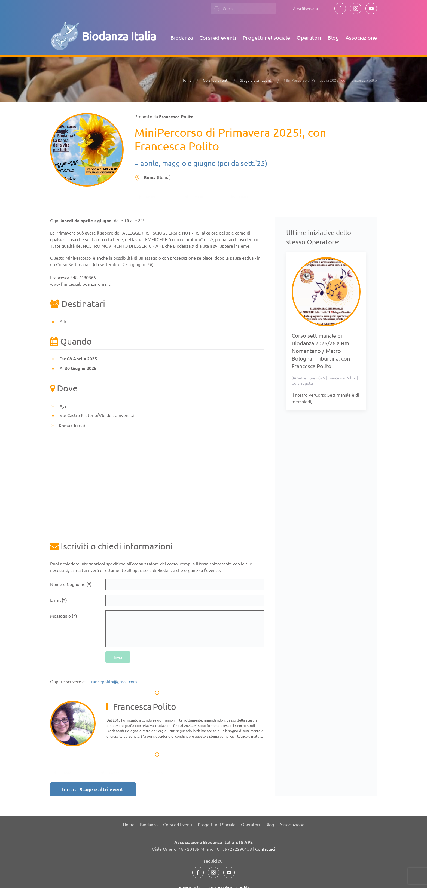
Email (58, 600)
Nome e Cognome (71, 584)
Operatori (309, 37)
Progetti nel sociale (266, 37)
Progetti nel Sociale (217, 824)
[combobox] (243, 8)
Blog (333, 37)
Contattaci (265, 848)
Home (186, 80)
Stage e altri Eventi (256, 80)
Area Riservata (305, 8)
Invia (118, 657)
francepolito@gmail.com (113, 681)
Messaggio (63, 616)
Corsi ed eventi (217, 37)
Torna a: (93, 789)
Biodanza (181, 37)
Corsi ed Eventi (177, 824)
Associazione (361, 37)
